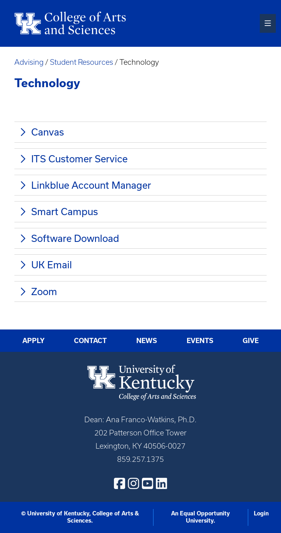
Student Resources (81, 62)
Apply (33, 340)
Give (251, 340)
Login (261, 513)
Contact (90, 340)
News (146, 340)
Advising (29, 62)
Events (200, 340)
